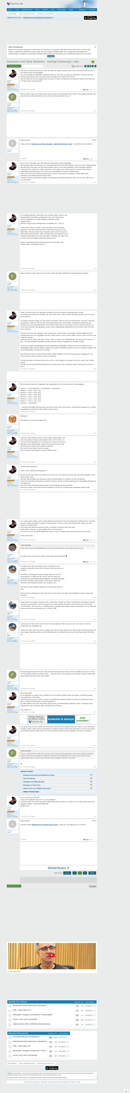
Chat (52, 9)
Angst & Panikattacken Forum (27, 1063)
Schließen (51, 56)
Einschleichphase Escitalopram (26, 1037)
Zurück (67, 873)
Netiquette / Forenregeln (69, 1082)
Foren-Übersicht (12, 1063)
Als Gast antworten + (14, 66)
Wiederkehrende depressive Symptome (29, 1005)
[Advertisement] (58, 505)
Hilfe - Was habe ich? (22, 1010)
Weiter (92, 873)
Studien (71, 9)
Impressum (37, 1082)
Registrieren (82, 9)
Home (10, 9)
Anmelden (92, 9)
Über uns (31, 1082)
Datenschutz (44, 1082)
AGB (60, 1082)
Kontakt (25, 1082)
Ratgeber (45, 9)
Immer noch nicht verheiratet (25, 1019)
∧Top (126, 1091)
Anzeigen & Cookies (53, 1082)
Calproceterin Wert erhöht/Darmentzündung (31, 1024)
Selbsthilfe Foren (27, 9)
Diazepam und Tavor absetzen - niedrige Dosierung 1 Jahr (43, 61)
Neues (17, 9)
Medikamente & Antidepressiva (45, 1063)
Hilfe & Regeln (61, 9)
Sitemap (78, 1082)
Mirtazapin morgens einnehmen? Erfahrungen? (33, 1015)
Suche (37, 9)
